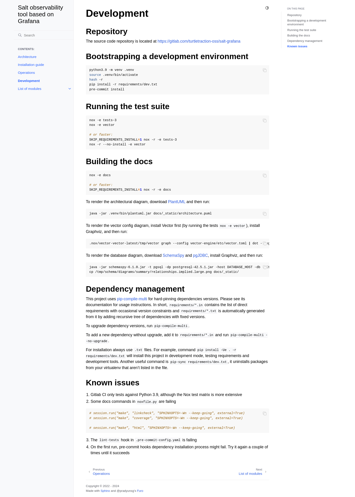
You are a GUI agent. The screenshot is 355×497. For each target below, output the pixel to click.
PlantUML (176, 201)
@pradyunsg (125, 490)
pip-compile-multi (132, 299)
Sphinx (105, 490)
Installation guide (31, 65)
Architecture (27, 57)
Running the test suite (301, 30)
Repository (294, 15)
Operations (26, 72)
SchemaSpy (173, 255)
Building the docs (298, 35)
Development (29, 81)
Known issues (297, 46)
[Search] (44, 35)
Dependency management (304, 41)
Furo (140, 490)
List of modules (29, 89)
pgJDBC (200, 255)
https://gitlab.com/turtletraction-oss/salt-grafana (199, 41)
